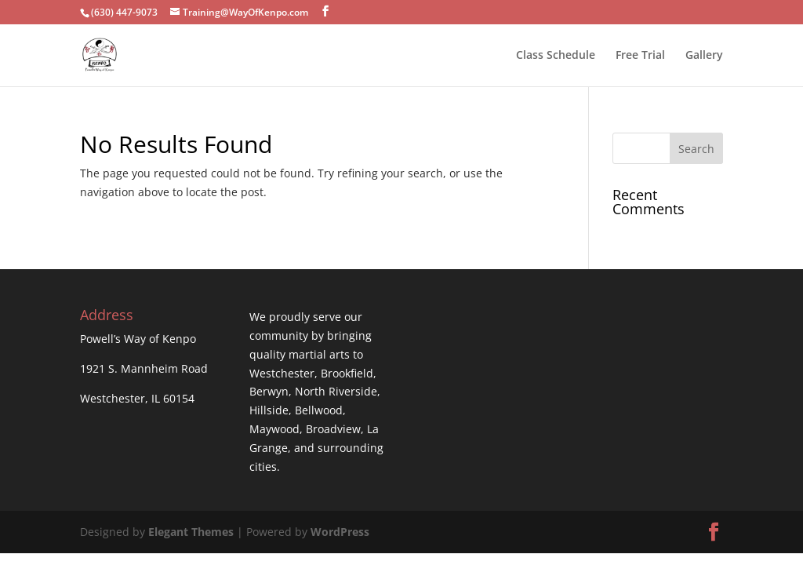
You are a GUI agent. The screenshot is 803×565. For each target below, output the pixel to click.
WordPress (340, 531)
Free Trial (640, 55)
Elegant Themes (191, 531)
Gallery (704, 55)
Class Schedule (555, 55)
